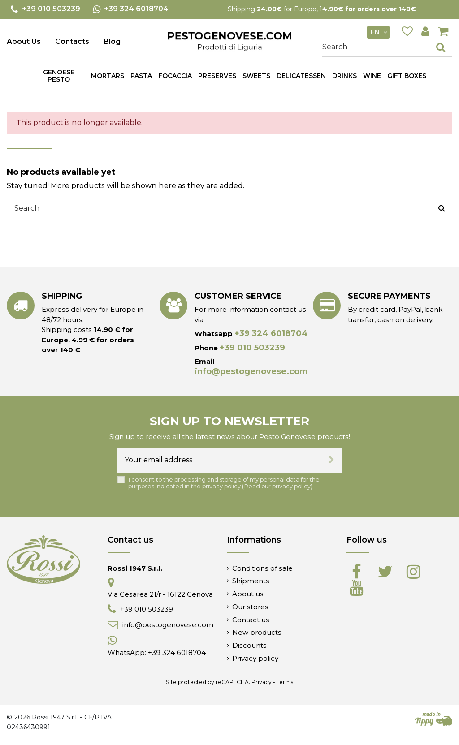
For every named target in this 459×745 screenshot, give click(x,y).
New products (256, 632)
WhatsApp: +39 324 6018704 (157, 652)
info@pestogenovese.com (251, 371)
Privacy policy (255, 658)
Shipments (250, 581)
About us (248, 594)
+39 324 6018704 (271, 333)
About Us (24, 41)
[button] (141, 75)
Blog (112, 41)
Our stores (250, 607)
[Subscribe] (331, 460)
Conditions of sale (262, 568)
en (380, 32)
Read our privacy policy (277, 486)
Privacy (261, 682)
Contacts (72, 41)
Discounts (249, 645)
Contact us (250, 620)
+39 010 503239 (252, 348)
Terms (285, 682)
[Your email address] (219, 460)
